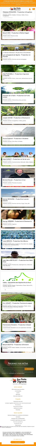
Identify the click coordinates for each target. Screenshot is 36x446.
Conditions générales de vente (18, 420)
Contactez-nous (18, 423)
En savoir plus (18, 439)
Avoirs (18, 392)
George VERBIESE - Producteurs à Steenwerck (17, 221)
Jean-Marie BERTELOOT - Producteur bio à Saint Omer (18, 261)
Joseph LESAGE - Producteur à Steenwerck (16, 118)
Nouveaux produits (18, 406)
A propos (18, 416)
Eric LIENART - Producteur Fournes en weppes (17, 303)
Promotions (18, 404)
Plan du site (18, 425)
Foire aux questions (18, 421)
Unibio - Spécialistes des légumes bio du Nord (17, 282)
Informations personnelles (18, 389)
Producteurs (10, 17)
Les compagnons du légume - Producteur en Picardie (16, 55)
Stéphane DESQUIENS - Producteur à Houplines (17, 12)
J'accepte (17, 442)
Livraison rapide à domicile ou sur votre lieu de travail (18, 403)
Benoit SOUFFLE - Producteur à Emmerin (16, 345)
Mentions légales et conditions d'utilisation (18, 415)
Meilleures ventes (18, 408)
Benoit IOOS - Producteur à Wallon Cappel (16, 33)
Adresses (18, 394)
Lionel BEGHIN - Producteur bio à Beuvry (15, 241)
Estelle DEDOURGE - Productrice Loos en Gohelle (16, 200)
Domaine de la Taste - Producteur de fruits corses (16, 96)
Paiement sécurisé (18, 401)
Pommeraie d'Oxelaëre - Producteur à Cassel (17, 325)
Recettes (18, 409)
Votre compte (18, 387)
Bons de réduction (18, 396)
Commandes (18, 391)
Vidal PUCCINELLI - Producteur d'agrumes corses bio (16, 74)
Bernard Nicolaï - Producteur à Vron (14, 180)
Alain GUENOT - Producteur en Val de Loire (16, 159)
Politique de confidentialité (16, 373)
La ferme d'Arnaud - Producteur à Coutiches (17, 53)
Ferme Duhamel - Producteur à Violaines (15, 138)
